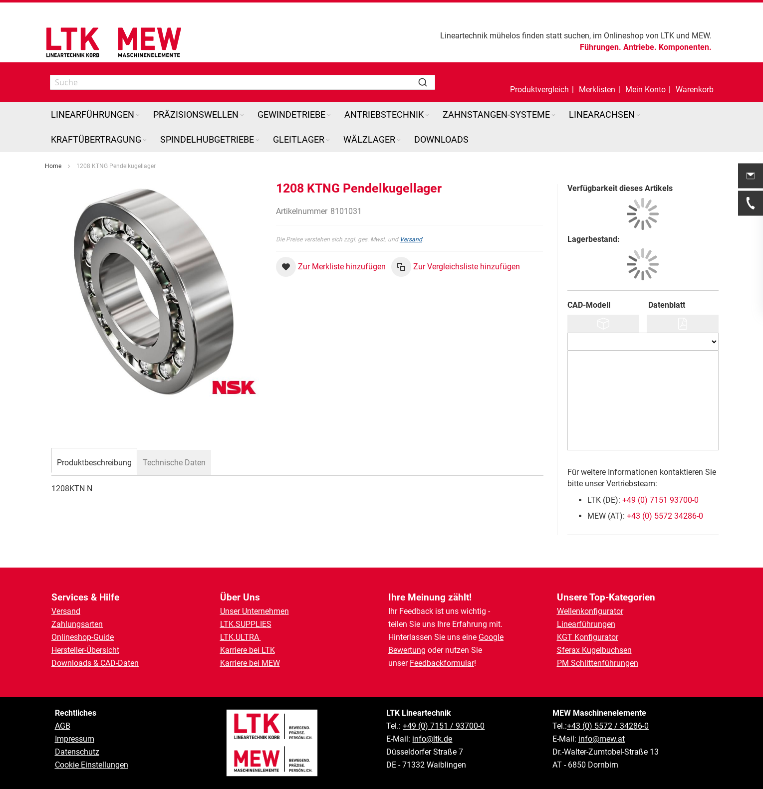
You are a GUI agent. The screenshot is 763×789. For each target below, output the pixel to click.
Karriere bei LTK (247, 650)
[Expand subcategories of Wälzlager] (398, 140)
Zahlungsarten (77, 624)
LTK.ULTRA (240, 637)
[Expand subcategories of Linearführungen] (137, 115)
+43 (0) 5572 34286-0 (665, 516)
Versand (411, 239)
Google (491, 637)
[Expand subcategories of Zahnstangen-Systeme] (553, 115)
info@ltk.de (432, 739)
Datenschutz (77, 752)
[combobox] (242, 82)
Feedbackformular (442, 663)
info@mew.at (601, 739)
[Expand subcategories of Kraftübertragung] (144, 140)
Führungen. (600, 47)
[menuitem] (96, 114)
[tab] (94, 461)
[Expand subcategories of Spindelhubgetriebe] (257, 140)
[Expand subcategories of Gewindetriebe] (328, 115)
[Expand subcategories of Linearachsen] (638, 115)
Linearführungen (586, 624)
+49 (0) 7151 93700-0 (660, 500)
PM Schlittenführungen (597, 663)
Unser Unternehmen (254, 611)
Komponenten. (685, 47)
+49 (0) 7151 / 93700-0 (444, 726)
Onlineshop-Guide (82, 637)
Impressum (74, 739)
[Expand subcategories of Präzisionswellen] (242, 115)
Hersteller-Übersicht (85, 650)
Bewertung (407, 650)
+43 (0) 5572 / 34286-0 (608, 726)
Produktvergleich (539, 89)
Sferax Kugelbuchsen (594, 650)
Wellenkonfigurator (590, 611)
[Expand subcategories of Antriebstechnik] (427, 115)
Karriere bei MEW (250, 663)
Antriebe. (640, 47)
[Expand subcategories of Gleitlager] (327, 140)
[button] (645, 82)
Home (53, 166)
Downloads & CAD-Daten (95, 663)
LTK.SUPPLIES (245, 624)
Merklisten (597, 89)
